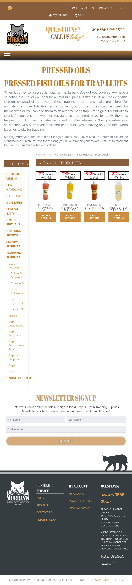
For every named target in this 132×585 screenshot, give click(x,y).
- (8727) (108, 29)
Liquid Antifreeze (17, 291)
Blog (120, 8)
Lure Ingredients (17, 301)
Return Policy (46, 519)
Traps (12, 365)
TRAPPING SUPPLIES (13, 255)
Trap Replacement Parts (17, 345)
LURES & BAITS (12, 211)
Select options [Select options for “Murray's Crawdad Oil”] (46, 216)
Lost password (79, 508)
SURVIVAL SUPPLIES (13, 244)
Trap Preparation (15, 333)
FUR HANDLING (14, 187)
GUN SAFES (14, 202)
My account (77, 493)
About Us (87, 8)
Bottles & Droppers (16, 275)
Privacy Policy (112, 580)
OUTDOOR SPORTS (13, 233)
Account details (80, 500)
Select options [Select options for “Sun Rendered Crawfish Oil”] (119, 216)
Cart (79, 15)
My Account (58, 15)
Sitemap (94, 580)
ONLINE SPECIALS (13, 222)
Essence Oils (18, 283)
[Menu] (7, 55)
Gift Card (13, 196)
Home (74, 8)
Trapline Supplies (14, 357)
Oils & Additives (14, 265)
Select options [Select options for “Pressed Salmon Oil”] (94, 216)
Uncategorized (16, 378)
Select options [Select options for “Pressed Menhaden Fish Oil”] (70, 216)
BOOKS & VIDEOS (12, 176)
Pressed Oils (18, 309)
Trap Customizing (16, 323)
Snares (13, 315)
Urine (12, 371)
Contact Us (105, 8)
